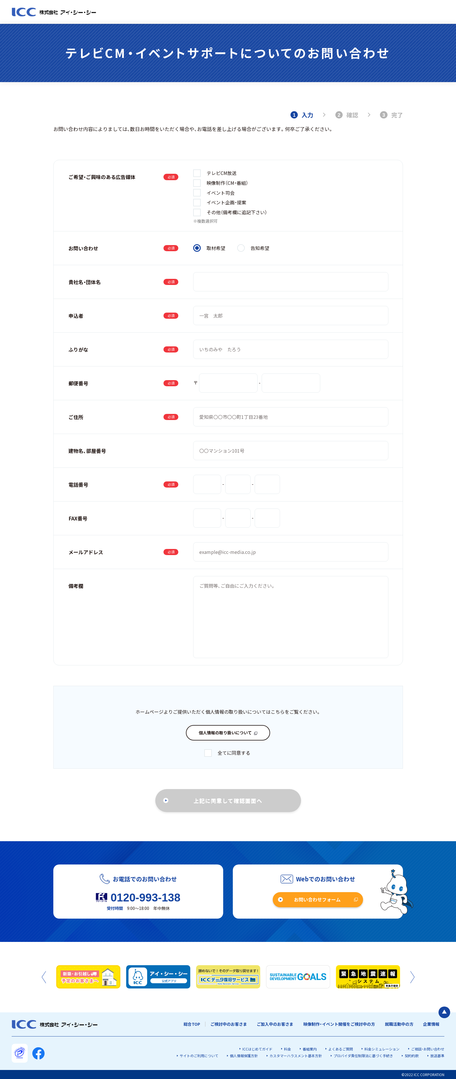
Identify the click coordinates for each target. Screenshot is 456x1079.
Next (412, 977)
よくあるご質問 (340, 1048)
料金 (287, 1048)
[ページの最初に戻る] (444, 1012)
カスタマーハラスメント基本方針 (296, 1055)
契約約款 (412, 1055)
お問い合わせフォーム (317, 899)
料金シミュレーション (382, 1048)
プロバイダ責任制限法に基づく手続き (363, 1055)
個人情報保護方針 (244, 1055)
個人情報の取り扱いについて (225, 733)
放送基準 (437, 1055)
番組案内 (310, 1048)
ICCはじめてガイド (257, 1048)
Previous (44, 977)
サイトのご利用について (199, 1055)
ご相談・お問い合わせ (427, 1048)
